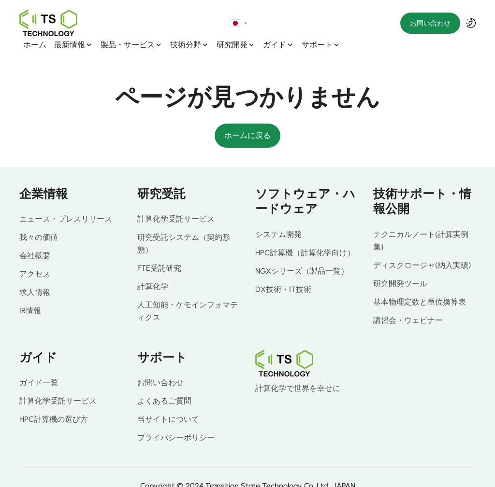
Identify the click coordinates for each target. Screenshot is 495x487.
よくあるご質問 (164, 383)
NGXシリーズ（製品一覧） (302, 253)
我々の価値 (38, 219)
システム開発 (278, 217)
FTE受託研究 (159, 250)
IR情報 (30, 293)
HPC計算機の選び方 (53, 401)
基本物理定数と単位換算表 (419, 284)
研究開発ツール (400, 266)
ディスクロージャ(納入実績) (422, 247)
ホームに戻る (247, 118)
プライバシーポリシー (176, 420)
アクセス (34, 256)
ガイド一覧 (38, 365)
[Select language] (388, 23)
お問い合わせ (430, 23)
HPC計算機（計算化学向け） (305, 235)
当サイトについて (168, 401)
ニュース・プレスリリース (65, 201)
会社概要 (34, 238)
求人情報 (34, 274)
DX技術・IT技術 (283, 272)
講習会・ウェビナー (408, 302)
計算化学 (152, 269)
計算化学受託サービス (176, 201)
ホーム (94, 23)
